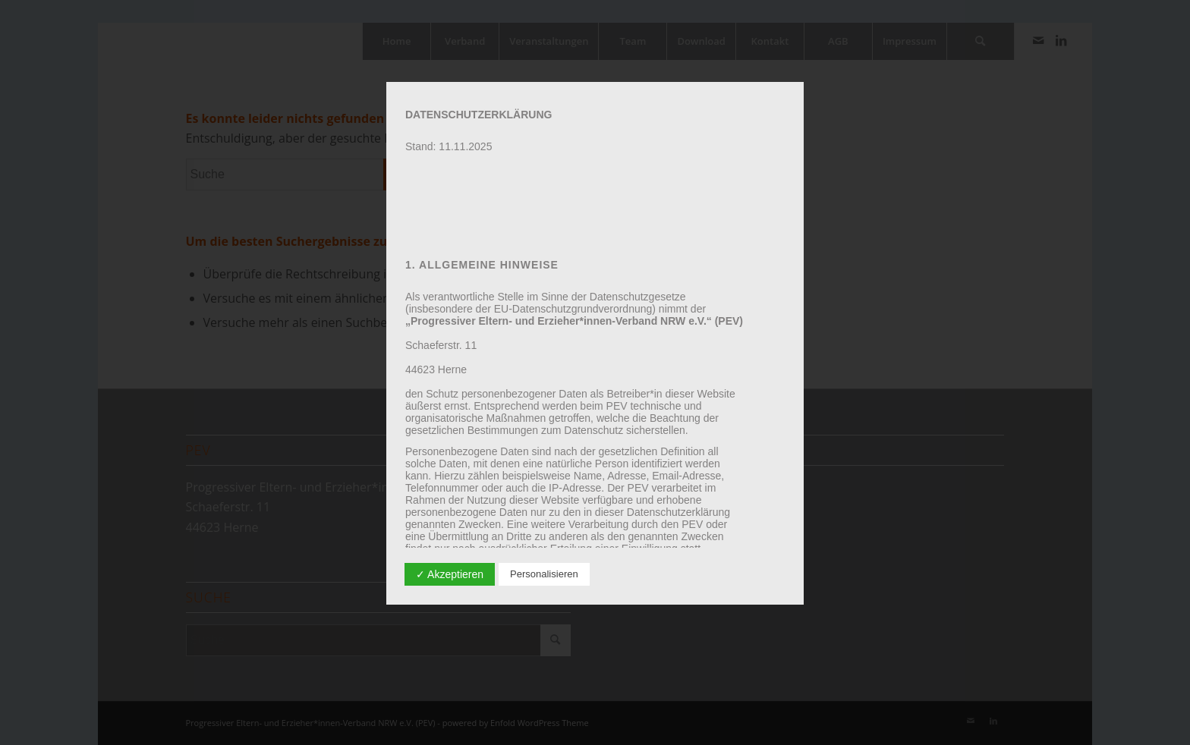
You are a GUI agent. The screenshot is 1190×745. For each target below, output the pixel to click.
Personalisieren (544, 574)
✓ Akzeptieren (449, 574)
